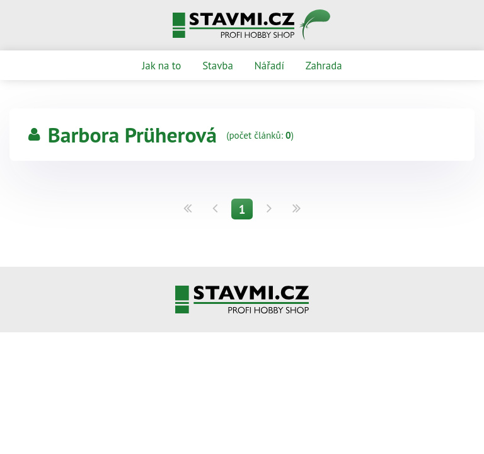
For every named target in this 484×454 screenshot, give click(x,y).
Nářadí (269, 66)
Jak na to (161, 66)
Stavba (217, 66)
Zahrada (324, 66)
